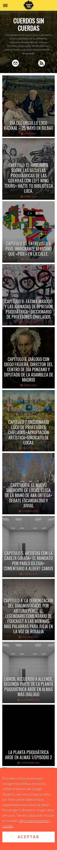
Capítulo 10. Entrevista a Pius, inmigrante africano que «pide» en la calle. (28, 248)
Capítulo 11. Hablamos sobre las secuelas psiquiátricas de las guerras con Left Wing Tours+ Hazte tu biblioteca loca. (28, 178)
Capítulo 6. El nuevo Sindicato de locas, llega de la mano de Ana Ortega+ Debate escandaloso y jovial (28, 495)
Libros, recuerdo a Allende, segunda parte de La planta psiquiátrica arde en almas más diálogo (28, 687)
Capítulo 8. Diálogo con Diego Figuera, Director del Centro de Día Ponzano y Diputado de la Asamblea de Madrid (28, 369)
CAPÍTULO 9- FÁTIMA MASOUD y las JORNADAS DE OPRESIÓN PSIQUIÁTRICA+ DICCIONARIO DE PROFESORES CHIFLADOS (29, 309)
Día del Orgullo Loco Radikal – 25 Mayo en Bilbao (28, 125)
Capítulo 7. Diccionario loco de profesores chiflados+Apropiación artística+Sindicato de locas (28, 432)
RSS (41, 63)
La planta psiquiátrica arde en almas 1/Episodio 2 (28, 755)
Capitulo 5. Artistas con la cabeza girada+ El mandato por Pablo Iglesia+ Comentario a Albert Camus (28, 561)
